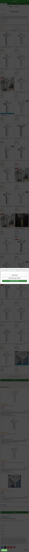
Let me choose (14, 275)
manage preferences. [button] (12, 270)
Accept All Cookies (14, 280)
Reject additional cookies (14, 278)
